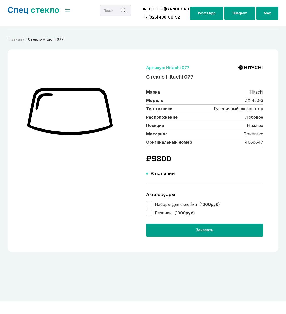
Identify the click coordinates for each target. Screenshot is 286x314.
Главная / (16, 39)
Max (267, 13)
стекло (33, 10)
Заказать (205, 230)
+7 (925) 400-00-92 (161, 17)
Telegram (239, 13)
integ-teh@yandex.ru (166, 9)
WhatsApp (206, 13)
